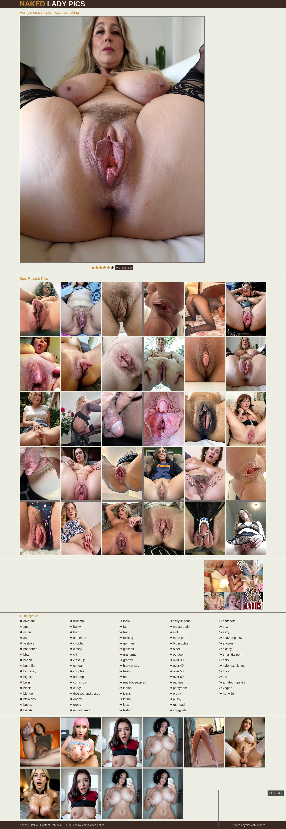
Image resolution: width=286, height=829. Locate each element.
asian (25, 632)
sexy (224, 632)
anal (24, 626)
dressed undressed (85, 693)
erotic (75, 704)
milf (173, 632)
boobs (26, 704)
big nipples (178, 643)
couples (77, 671)
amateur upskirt (232, 682)
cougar (76, 665)
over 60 (176, 677)
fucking (126, 638)
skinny (225, 649)
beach (26, 660)
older (174, 649)
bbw (24, 654)
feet (123, 632)
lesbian (126, 710)
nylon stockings (232, 665)
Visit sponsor (124, 267)
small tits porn (231, 654)
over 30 (176, 660)
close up (77, 660)
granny (126, 660)
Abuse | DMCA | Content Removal (41, 825)
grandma (127, 654)
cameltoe (78, 638)
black (25, 688)
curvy (75, 688)
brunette (77, 621)
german (126, 643)
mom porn (178, 638)
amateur (27, 621)
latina (125, 699)
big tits (26, 677)
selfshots (227, 621)
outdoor (176, 654)
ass (24, 638)
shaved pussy (230, 638)
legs (124, 704)
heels (125, 671)
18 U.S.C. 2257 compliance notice (83, 825)
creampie (78, 677)
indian (125, 688)
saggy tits (177, 710)
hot (123, 677)
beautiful (27, 665)
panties (176, 682)
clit (73, 654)
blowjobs (28, 699)
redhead (177, 704)
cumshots (78, 682)
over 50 (176, 671)
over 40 (176, 665)
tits (223, 677)
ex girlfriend (80, 710)
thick (224, 671)
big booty (28, 671)
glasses (126, 649)
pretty (175, 693)
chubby (76, 643)
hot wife (226, 693)
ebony (76, 699)
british (26, 710)
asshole (27, 643)
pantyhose (178, 688)
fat (123, 626)
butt (74, 632)
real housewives (132, 682)
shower (226, 643)
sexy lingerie (180, 621)
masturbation (180, 626)
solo (224, 660)
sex (223, 626)
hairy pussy (129, 665)
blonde (26, 693)
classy (76, 649)
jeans (125, 693)
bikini (25, 682)
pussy (175, 699)
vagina (225, 688)
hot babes (28, 649)
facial (124, 621)
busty (75, 626)
